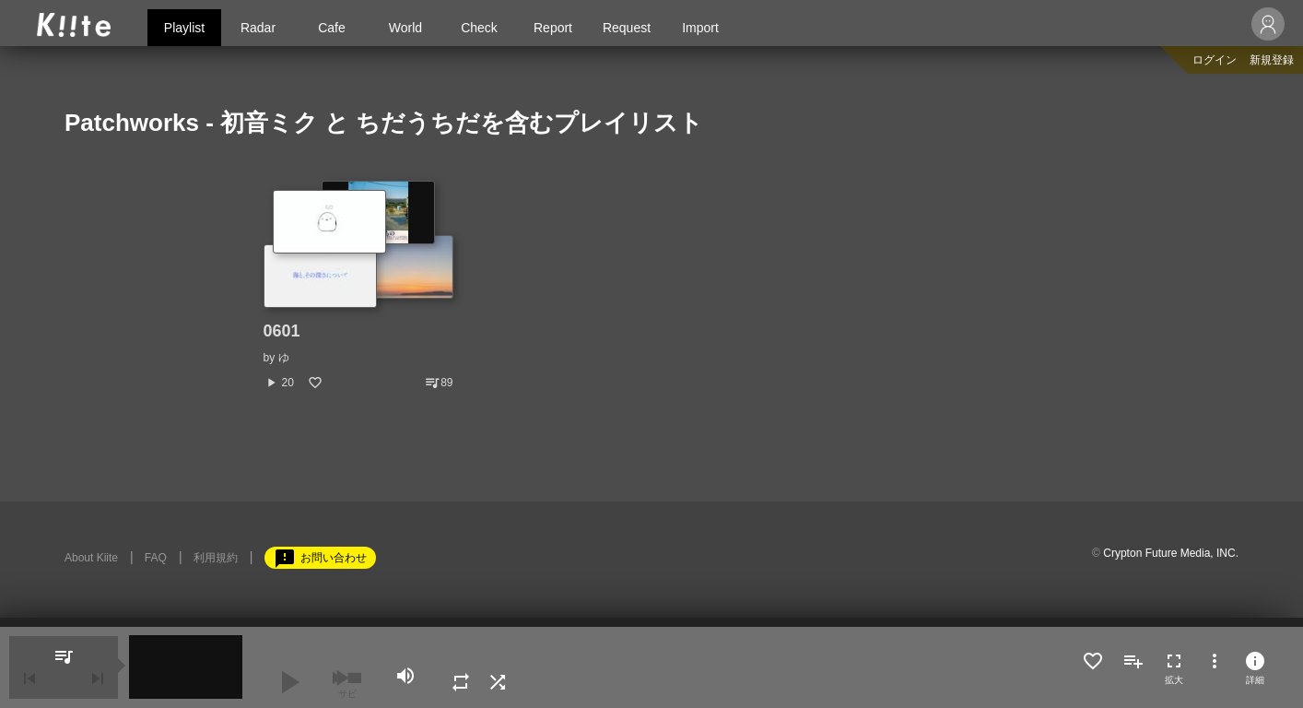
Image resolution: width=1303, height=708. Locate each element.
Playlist (184, 27)
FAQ (156, 557)
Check (479, 27)
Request (627, 27)
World (405, 27)
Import (700, 27)
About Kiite (91, 557)
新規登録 (1272, 59)
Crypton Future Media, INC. (1170, 553)
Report (553, 27)
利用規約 (216, 557)
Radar (258, 27)
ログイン (1214, 59)
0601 (282, 331)
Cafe (332, 27)
